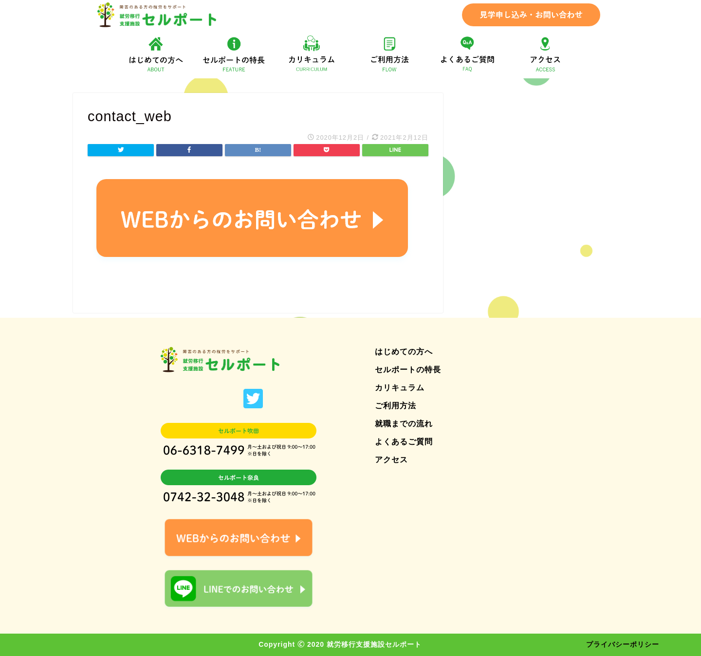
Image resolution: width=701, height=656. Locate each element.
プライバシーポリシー (622, 644)
